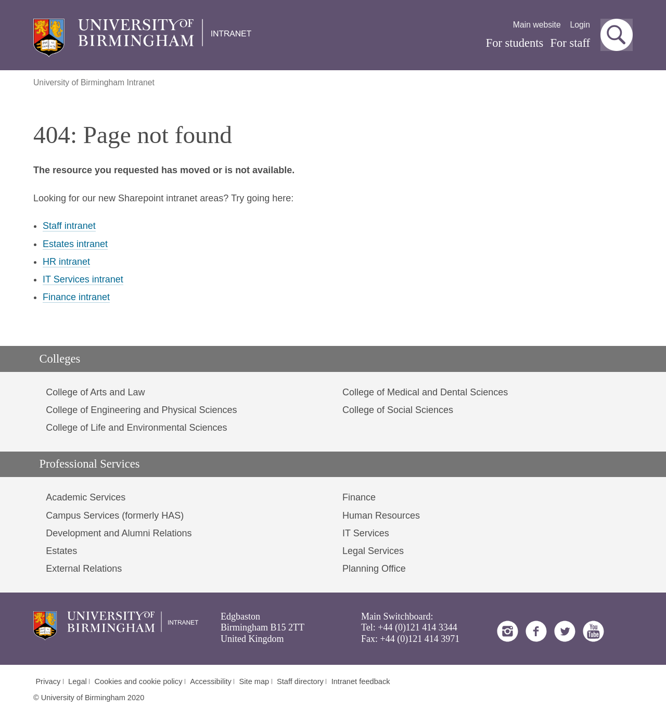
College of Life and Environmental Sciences (136, 427)
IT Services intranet (83, 279)
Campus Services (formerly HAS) (115, 515)
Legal (77, 681)
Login (580, 24)
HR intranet (66, 261)
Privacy (47, 681)
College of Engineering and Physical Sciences (141, 410)
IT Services (365, 533)
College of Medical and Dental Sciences (425, 392)
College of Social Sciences (397, 410)
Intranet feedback (360, 681)
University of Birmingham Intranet (94, 82)
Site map (254, 681)
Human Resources (381, 515)
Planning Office (374, 568)
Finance (359, 497)
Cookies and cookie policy (139, 681)
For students (515, 42)
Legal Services (373, 551)
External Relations (84, 568)
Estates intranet (75, 244)
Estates (61, 551)
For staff (570, 42)
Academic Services (85, 497)
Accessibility (211, 681)
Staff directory (300, 681)
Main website (537, 24)
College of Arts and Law (95, 392)
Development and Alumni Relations (118, 533)
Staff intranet (69, 226)
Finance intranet (76, 297)
